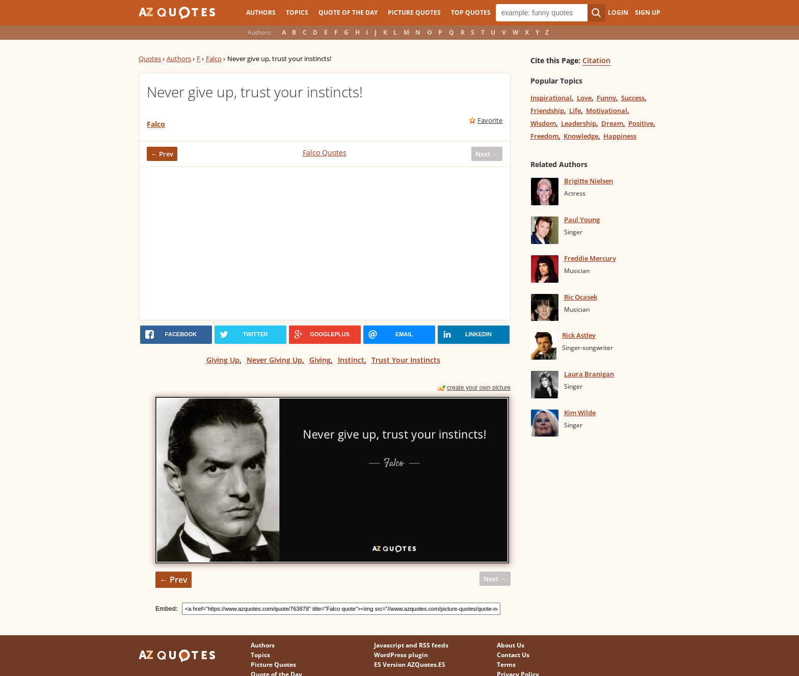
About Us (510, 645)
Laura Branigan (589, 373)
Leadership (578, 123)
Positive (640, 123)
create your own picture (479, 387)
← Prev (162, 153)
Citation (596, 60)
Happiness (619, 136)
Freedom (544, 136)
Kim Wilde (580, 412)
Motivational (606, 110)
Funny (606, 97)
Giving (320, 360)
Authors (261, 12)
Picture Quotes (414, 12)
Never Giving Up (274, 360)
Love (584, 97)
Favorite (489, 120)
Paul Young (582, 219)
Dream (612, 123)
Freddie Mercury (590, 258)
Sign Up (647, 12)
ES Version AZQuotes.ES (409, 664)
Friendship (547, 110)
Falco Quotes (325, 152)
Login (618, 12)
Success (633, 97)
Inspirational (551, 97)
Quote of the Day (348, 12)
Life (575, 110)
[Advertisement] (324, 243)
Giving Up (222, 360)
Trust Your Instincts (405, 360)
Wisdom (543, 123)
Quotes (150, 58)
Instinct (351, 360)
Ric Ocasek (580, 297)
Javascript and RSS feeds (411, 645)
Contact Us (513, 655)
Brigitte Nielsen (588, 180)
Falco (214, 58)
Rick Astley (579, 335)
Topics (297, 12)
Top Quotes (471, 12)
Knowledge (581, 136)
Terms (506, 664)
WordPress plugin (401, 655)
